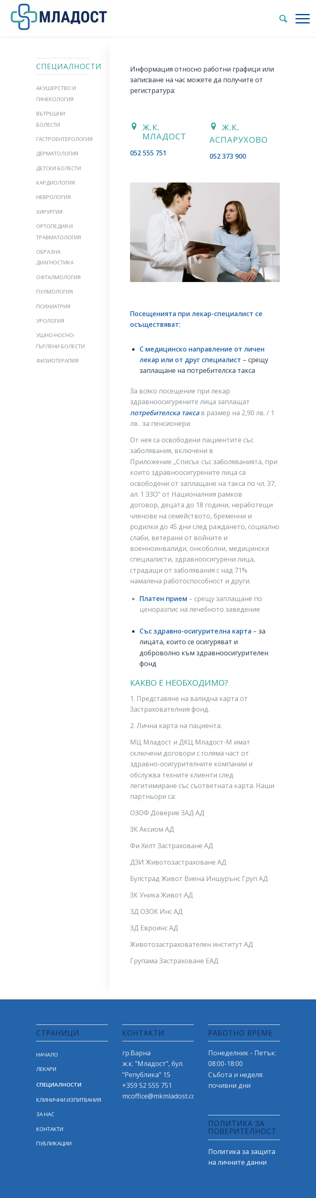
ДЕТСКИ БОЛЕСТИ (58, 168)
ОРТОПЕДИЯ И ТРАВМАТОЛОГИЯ (58, 231)
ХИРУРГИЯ (49, 211)
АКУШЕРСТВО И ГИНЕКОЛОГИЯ (56, 93)
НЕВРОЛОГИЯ (53, 197)
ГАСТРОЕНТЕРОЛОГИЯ (62, 139)
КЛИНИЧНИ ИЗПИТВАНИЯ (68, 1099)
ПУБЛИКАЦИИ (54, 1143)
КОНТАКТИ (49, 1129)
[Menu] (298, 18)
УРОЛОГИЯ (50, 320)
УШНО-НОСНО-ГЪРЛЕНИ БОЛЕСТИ (60, 340)
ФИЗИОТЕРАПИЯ (57, 360)
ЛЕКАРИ (46, 1069)
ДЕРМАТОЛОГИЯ (57, 153)
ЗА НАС (45, 1114)
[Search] (279, 18)
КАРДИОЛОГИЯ (55, 182)
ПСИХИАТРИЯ (53, 306)
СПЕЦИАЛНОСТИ (58, 1084)
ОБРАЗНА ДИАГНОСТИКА (55, 257)
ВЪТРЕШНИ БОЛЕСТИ (50, 119)
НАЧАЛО (47, 1054)
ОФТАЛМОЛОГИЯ (58, 277)
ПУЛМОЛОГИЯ (54, 291)
